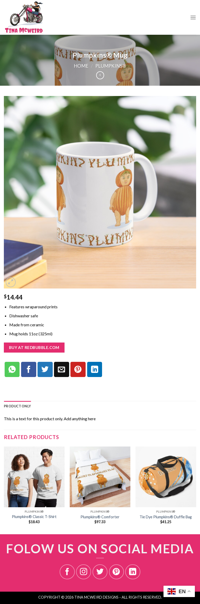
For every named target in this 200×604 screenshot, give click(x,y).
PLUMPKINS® (110, 66)
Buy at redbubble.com (34, 347)
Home (81, 66)
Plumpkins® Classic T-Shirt (34, 516)
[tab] (17, 406)
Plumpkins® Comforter (100, 517)
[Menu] (193, 17)
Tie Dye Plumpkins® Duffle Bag (166, 517)
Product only (17, 406)
